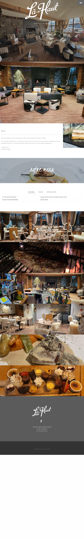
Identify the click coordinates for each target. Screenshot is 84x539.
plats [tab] (41, 192)
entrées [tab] (31, 192)
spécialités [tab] (51, 192)
